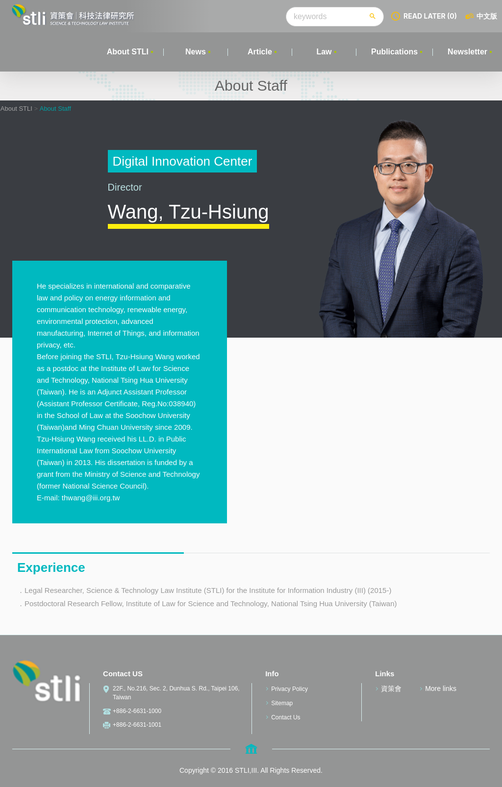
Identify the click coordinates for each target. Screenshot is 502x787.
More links (440, 688)
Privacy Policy (289, 689)
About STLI (128, 52)
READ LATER (430, 16)
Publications (394, 52)
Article (260, 52)
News (195, 52)
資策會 (391, 688)
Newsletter (467, 52)
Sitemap (282, 703)
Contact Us (285, 717)
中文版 (487, 16)
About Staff (55, 108)
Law (323, 52)
